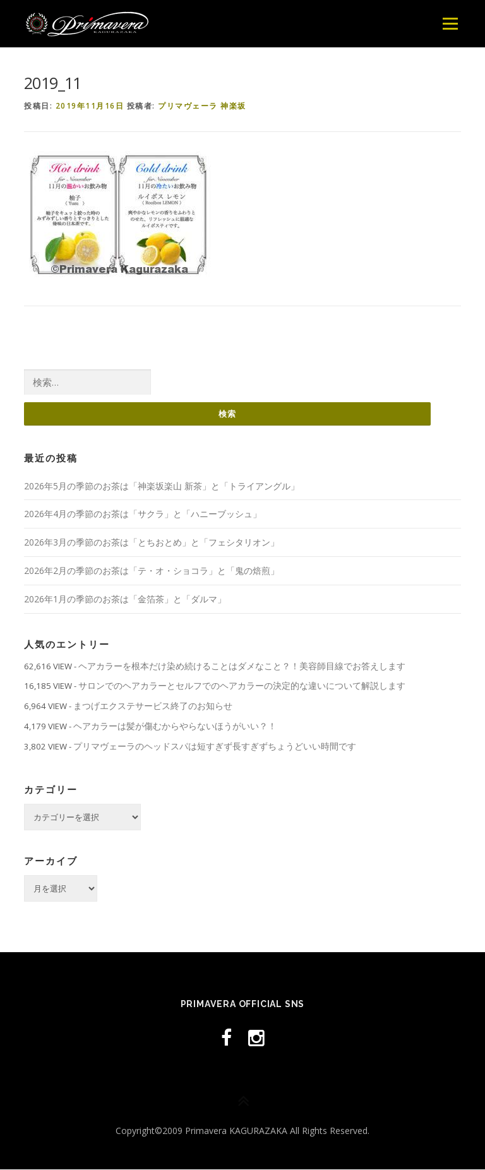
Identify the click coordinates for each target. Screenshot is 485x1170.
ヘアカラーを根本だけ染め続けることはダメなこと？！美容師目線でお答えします (241, 666)
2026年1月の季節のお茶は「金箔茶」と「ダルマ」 (125, 599)
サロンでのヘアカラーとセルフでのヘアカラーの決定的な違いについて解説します (241, 686)
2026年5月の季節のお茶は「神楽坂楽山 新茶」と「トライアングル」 (161, 486)
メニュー (450, 23)
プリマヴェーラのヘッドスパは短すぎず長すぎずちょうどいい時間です (214, 746)
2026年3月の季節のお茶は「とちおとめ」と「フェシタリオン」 (151, 543)
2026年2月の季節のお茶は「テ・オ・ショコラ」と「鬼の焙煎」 (151, 571)
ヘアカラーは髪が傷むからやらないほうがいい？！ (175, 726)
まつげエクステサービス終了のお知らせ (152, 706)
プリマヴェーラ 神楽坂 (202, 105)
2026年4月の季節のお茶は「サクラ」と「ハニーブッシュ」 (142, 514)
